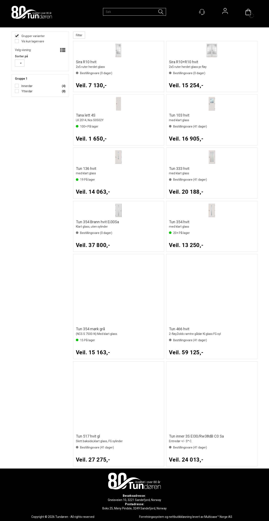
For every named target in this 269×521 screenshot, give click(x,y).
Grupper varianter (33, 36)
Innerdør (27, 86)
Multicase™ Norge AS (218, 516)
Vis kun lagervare (32, 41)
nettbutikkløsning (180, 516)
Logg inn (225, 12)
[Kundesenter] (202, 12)
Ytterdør (27, 91)
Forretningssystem (151, 516)
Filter (79, 35)
